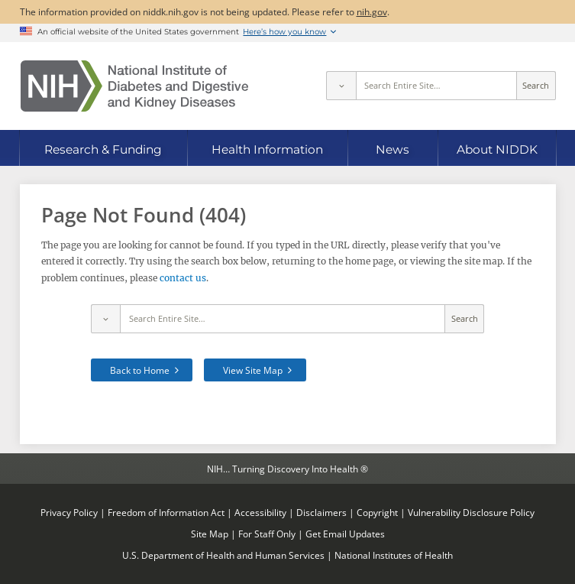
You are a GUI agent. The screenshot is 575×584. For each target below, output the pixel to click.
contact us (183, 278)
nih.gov (372, 11)
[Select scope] (340, 85)
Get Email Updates (345, 533)
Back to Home (140, 370)
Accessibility (260, 512)
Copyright (377, 512)
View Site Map (253, 370)
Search (535, 85)
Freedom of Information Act (166, 512)
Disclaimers (321, 512)
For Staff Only (267, 533)
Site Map (209, 533)
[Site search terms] (436, 85)
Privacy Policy (69, 512)
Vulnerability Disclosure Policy (471, 512)
